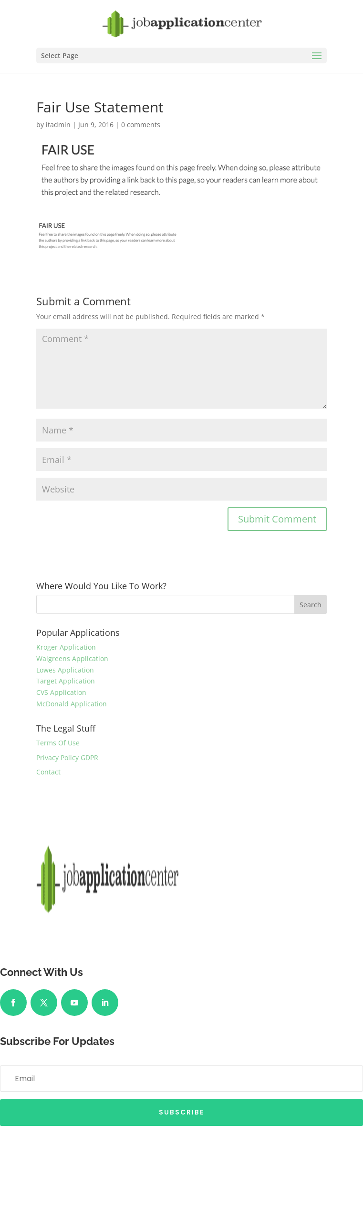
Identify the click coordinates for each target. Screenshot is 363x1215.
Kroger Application (66, 647)
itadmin (58, 124)
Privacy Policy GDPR (67, 757)
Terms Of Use (58, 742)
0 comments (140, 124)
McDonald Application (71, 703)
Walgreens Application (72, 658)
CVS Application (61, 692)
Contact (48, 771)
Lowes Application (65, 669)
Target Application (65, 680)
